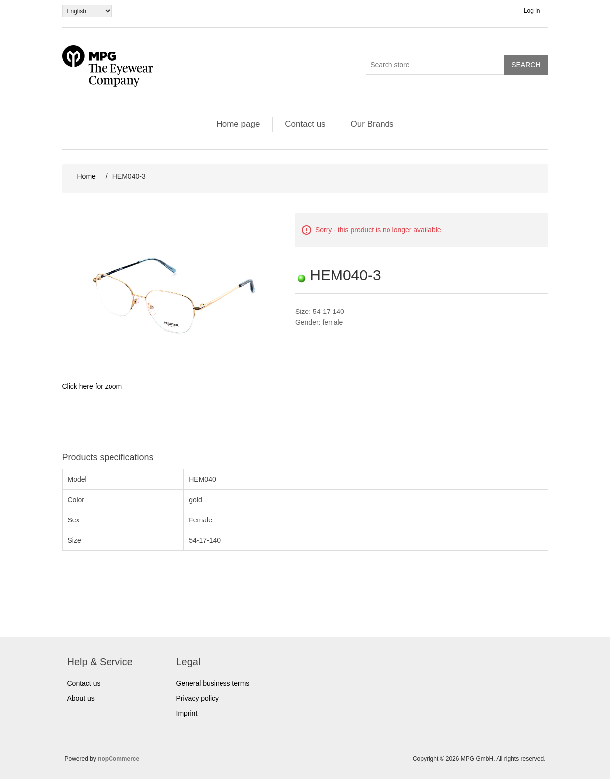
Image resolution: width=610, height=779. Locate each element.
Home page (238, 124)
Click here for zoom (92, 386)
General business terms (213, 683)
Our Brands (372, 124)
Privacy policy (197, 698)
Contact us (305, 124)
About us (81, 698)
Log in (532, 10)
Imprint (187, 713)
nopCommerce (118, 758)
